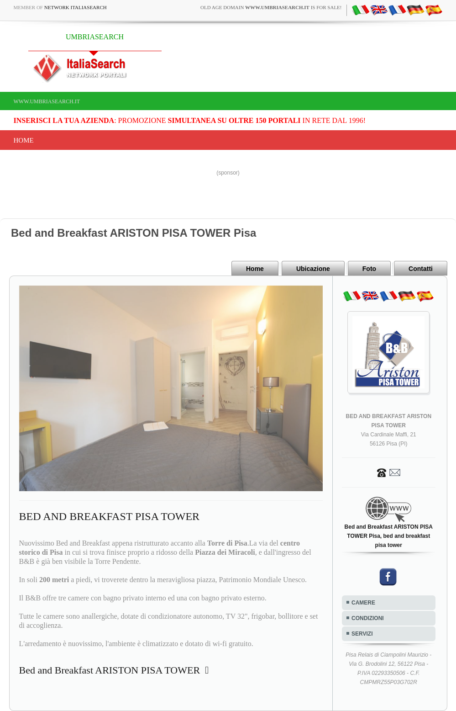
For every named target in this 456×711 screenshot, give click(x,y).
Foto (369, 268)
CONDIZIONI (367, 618)
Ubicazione (313, 268)
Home (24, 140)
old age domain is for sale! (270, 7)
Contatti (421, 268)
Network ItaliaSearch (75, 7)
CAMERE (363, 603)
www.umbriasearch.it (47, 101)
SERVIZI (361, 634)
